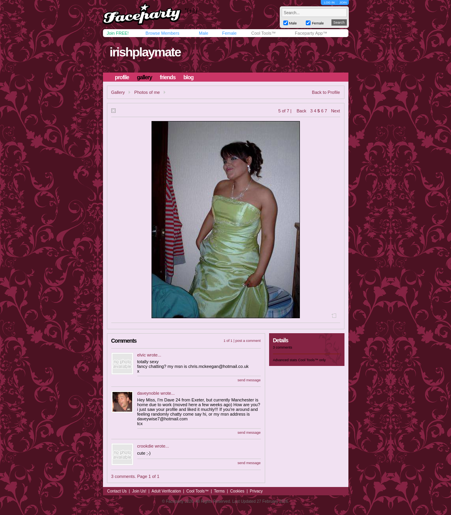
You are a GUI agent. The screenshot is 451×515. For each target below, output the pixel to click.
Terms (219, 491)
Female (229, 33)
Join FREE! (118, 33)
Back (301, 110)
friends (168, 77)
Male (203, 33)
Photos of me (147, 92)
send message (249, 380)
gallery (144, 77)
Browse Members (163, 33)
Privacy (256, 491)
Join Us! (139, 491)
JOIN (342, 2)
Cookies (237, 491)
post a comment (247, 341)
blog (188, 77)
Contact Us (117, 491)
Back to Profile (326, 92)
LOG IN (329, 2)
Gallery (118, 92)
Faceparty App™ (311, 33)
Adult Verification (166, 491)
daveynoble (148, 393)
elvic (141, 355)
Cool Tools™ (263, 33)
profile (122, 77)
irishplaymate (144, 52)
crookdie (145, 446)
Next (335, 110)
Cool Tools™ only (312, 360)
